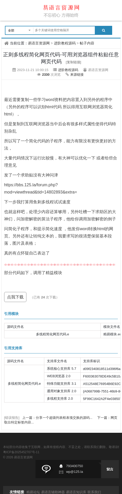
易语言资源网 (39, 43)
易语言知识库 (76, 492)
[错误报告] (11, 418)
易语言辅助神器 (53, 492)
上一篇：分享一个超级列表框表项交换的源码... (57, 418)
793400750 (74, 466)
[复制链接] (73, 62)
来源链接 (77, 74)
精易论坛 (33, 492)
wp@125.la (74, 472)
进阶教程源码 (65, 43)
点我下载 (15, 297)
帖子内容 (87, 43)
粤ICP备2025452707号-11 (21, 452)
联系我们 (94, 492)
